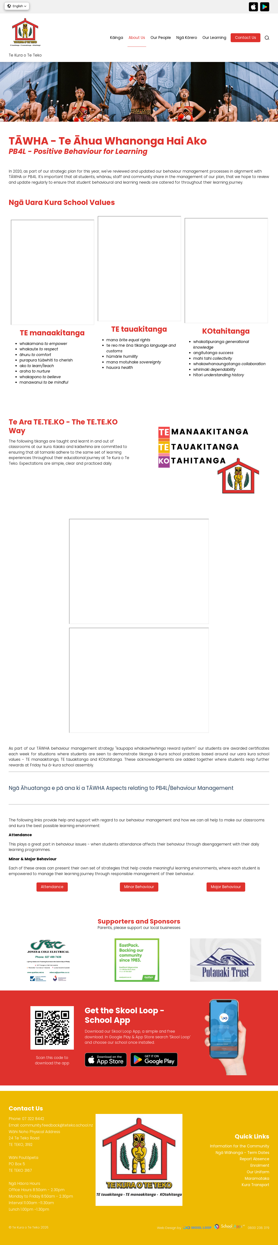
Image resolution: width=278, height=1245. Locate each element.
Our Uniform (258, 1172)
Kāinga (116, 37)
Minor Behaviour (139, 891)
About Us (137, 37)
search (267, 37)
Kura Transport (255, 1184)
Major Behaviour (226, 891)
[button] (16, 6)
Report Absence (254, 1159)
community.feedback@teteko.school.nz (56, 1125)
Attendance (52, 891)
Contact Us (245, 37)
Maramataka (257, 1178)
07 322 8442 (33, 1118)
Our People (161, 37)
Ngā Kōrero (186, 37)
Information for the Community (239, 1146)
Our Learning (214, 37)
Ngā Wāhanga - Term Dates (242, 1152)
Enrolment (259, 1165)
